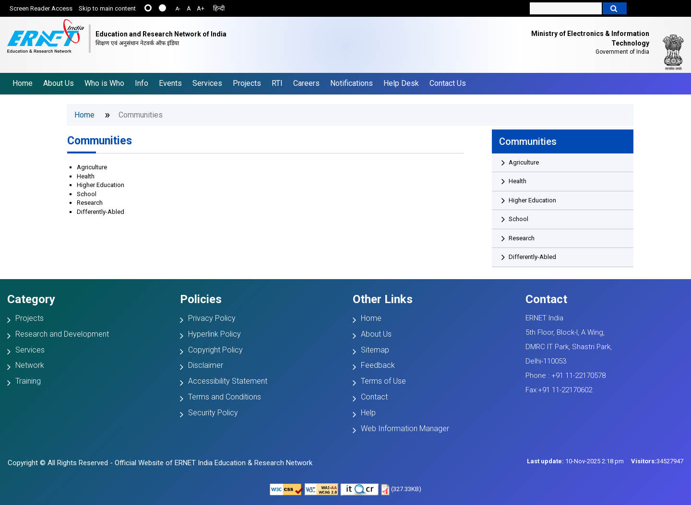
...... (148, 8)
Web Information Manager (405, 428)
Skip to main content (107, 8)
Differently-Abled (100, 211)
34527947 (657, 461)
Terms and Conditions (224, 396)
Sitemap (375, 349)
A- (178, 9)
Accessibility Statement (227, 381)
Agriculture (92, 167)
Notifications (351, 83)
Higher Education (100, 184)
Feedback (378, 365)
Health (86, 176)
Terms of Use (383, 381)
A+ (200, 8)
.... (162, 8)
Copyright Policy (215, 349)
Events (170, 83)
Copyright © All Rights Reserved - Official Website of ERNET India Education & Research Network (160, 462)
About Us (58, 83)
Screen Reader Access (41, 8)
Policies (201, 299)
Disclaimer (205, 365)
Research (90, 202)
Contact (374, 396)
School (86, 194)
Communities (99, 140)
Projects (247, 83)
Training (28, 381)
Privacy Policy (212, 318)
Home (22, 83)
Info (141, 83)
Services (207, 83)
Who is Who (104, 83)
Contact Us (447, 83)
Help (368, 412)
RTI (277, 83)
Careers (306, 83)
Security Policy (213, 412)
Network (29, 365)
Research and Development (62, 334)
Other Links (383, 299)
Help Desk (401, 83)
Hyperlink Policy (214, 334)
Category (31, 299)
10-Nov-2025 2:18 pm (575, 461)
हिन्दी (219, 8)
